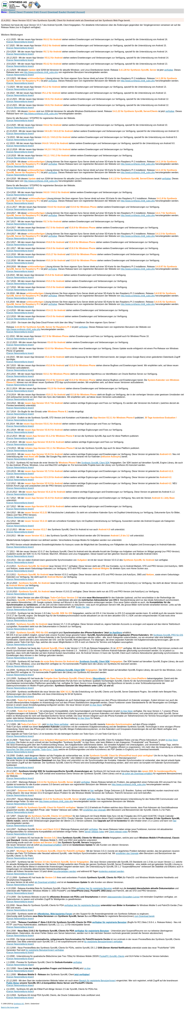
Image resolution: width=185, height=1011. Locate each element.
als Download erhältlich (51, 845)
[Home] (12, 12)
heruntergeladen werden (64, 871)
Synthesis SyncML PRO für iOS (168, 635)
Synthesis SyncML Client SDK (95, 463)
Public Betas (12, 983)
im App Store (96, 705)
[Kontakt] (71, 12)
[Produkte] (28, 12)
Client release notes (118, 832)
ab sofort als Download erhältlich (137, 773)
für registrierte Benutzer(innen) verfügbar (103, 941)
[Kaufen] (63, 12)
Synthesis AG (19, 1004)
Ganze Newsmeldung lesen (20, 42)
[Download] (52, 12)
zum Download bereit (144, 916)
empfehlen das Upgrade (94, 810)
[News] (19, 12)
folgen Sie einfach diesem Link (21, 758)
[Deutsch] (11, 10)
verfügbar (168, 70)
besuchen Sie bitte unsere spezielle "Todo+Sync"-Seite (32, 749)
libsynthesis (99, 678)
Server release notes (94, 832)
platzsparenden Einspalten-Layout (124, 897)
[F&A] (36, 12)
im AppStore (116, 632)
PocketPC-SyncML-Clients (111, 956)
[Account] (80, 12)
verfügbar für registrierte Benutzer (109, 922)
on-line (87, 968)
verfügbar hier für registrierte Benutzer (94, 888)
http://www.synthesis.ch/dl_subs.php (41, 72)
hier (92, 790)
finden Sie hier (82, 607)
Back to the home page (10, 1007)
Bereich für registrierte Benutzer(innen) (97, 980)
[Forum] (43, 12)
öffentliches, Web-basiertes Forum (54, 914)
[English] (4, 10)
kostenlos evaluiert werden (111, 871)
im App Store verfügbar (58, 724)
